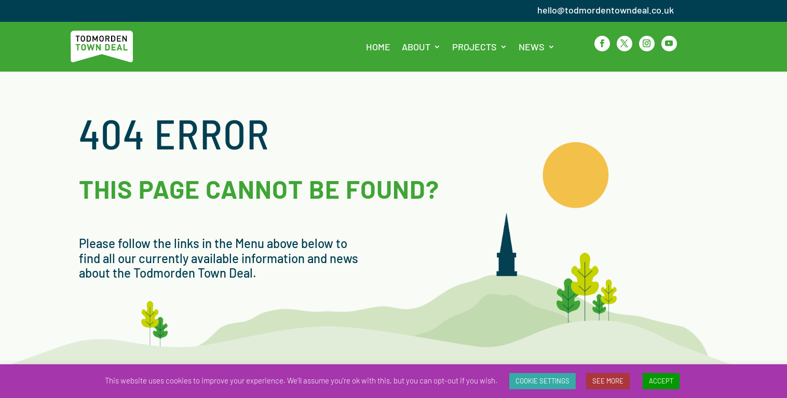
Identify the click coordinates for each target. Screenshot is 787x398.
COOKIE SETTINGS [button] (542, 381)
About (416, 46)
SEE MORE (607, 381)
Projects (474, 46)
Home (378, 46)
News (532, 46)
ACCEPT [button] (661, 381)
